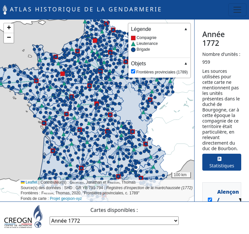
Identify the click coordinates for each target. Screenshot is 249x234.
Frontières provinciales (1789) (159, 67)
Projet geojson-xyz (66, 198)
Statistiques (221, 162)
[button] (62, 74)
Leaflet (29, 182)
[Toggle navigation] (237, 9)
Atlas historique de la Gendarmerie (82, 10)
